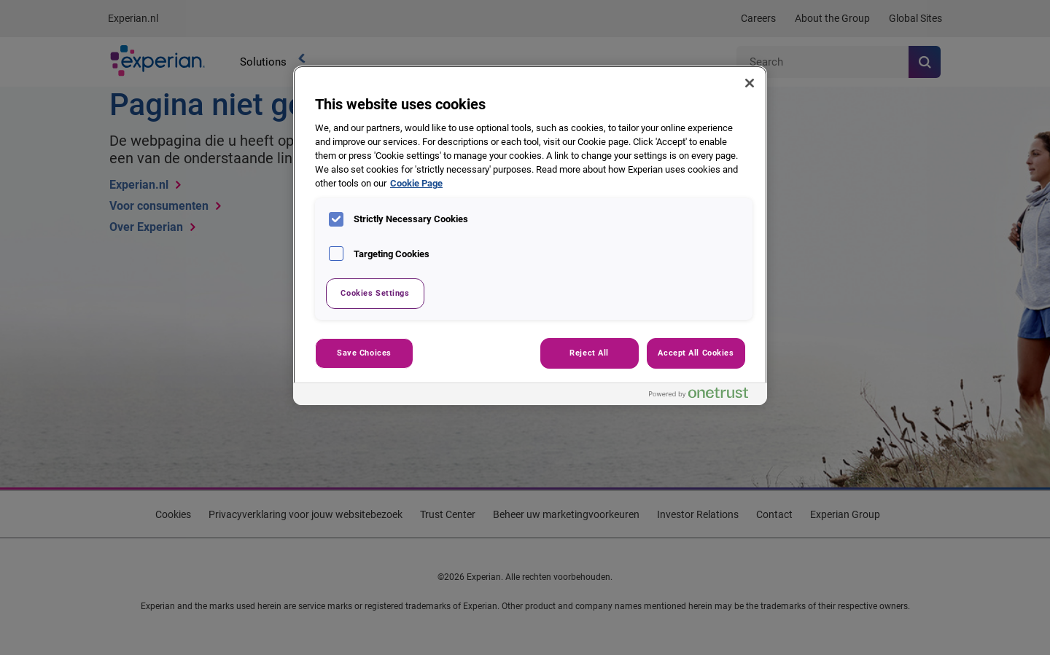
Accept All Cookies (696, 353)
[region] (530, 235)
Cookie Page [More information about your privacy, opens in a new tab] (416, 183)
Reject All (589, 353)
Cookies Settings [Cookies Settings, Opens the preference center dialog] (375, 293)
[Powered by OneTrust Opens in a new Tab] (704, 396)
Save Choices (364, 353)
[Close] (750, 83)
